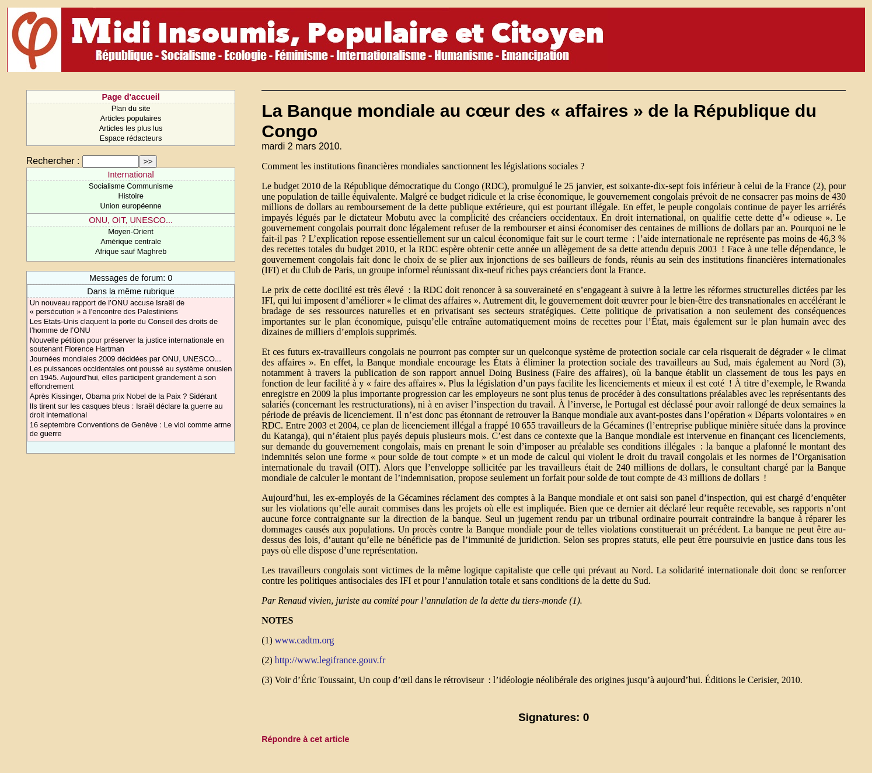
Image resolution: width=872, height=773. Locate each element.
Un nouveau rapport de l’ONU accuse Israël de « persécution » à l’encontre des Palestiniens (107, 307)
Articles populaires (131, 118)
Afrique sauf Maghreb (130, 251)
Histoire (130, 195)
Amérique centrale (130, 241)
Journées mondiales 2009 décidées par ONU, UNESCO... (125, 358)
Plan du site (131, 108)
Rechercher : (53, 161)
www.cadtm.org (304, 640)
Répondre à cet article (305, 739)
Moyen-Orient (131, 231)
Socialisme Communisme (131, 186)
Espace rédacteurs (131, 138)
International (130, 174)
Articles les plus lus (131, 128)
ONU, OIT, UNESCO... (131, 220)
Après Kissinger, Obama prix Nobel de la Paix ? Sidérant (123, 396)
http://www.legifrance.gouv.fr (330, 660)
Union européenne (130, 205)
